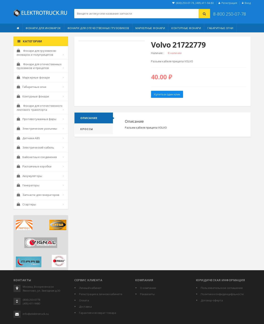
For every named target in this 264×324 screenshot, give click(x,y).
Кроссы (86, 129)
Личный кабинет (90, 288)
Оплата (84, 300)
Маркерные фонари (150, 28)
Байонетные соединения (37, 157)
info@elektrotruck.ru (36, 314)
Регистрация (229, 3)
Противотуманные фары (36, 119)
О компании (148, 288)
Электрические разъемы (37, 128)
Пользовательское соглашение (222, 288)
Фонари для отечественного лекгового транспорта (39, 108)
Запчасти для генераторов (38, 195)
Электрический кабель (35, 147)
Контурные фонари (186, 28)
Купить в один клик (167, 94)
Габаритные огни (220, 28)
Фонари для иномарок (43, 28)
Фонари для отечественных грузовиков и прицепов (39, 66)
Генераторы (28, 185)
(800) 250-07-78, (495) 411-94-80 (195, 3)
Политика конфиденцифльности (222, 294)
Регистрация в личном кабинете (100, 294)
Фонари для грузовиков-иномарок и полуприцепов (37, 52)
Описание (88, 118)
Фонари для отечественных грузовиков (98, 28)
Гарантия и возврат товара (97, 313)
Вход (248, 3)
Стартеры (26, 204)
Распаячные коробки (34, 166)
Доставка (85, 306)
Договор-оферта (212, 300)
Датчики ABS (28, 138)
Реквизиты (147, 294)
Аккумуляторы (29, 176)
